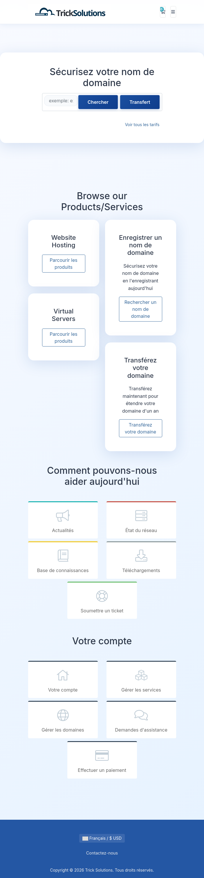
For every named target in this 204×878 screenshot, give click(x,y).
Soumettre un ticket (102, 601)
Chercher (98, 102)
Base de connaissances (63, 560)
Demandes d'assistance (141, 720)
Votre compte (63, 680)
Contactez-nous (102, 852)
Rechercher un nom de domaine (140, 309)
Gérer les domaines (63, 720)
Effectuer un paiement (102, 760)
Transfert (139, 102)
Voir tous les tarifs (142, 124)
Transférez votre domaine (140, 428)
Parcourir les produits (63, 263)
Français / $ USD (102, 838)
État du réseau (141, 520)
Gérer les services (141, 680)
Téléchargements (141, 560)
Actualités (63, 520)
